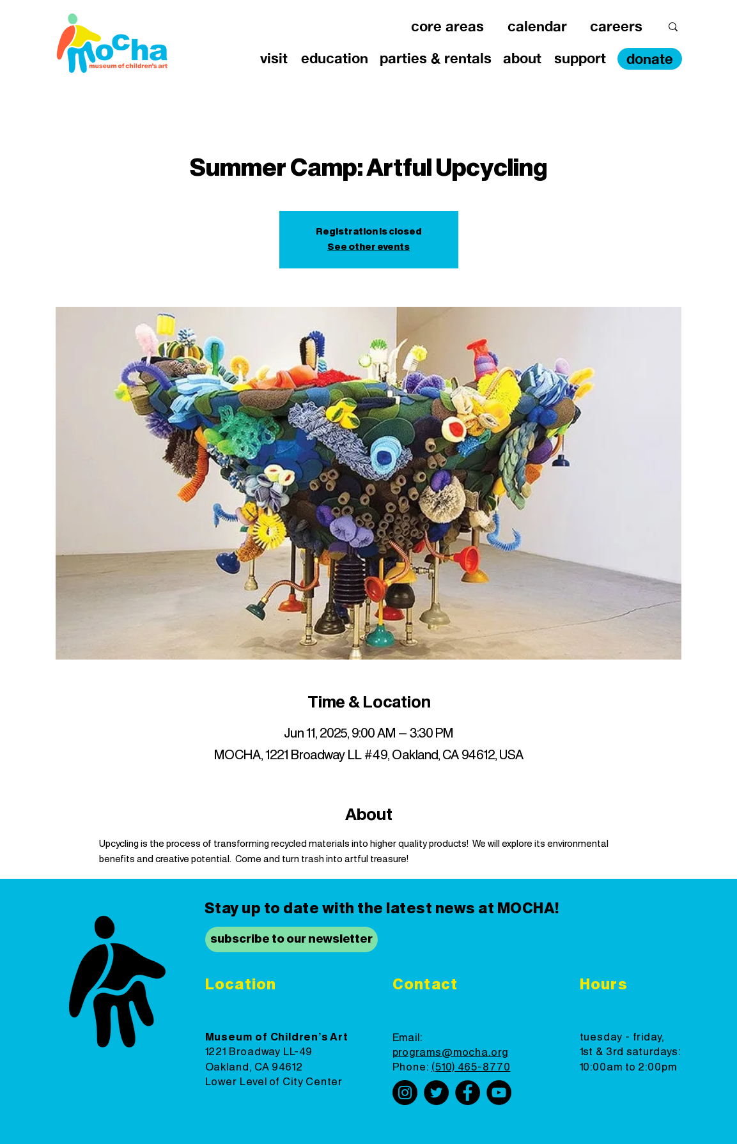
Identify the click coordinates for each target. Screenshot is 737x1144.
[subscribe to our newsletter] (291, 939)
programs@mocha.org (450, 1052)
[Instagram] (404, 1092)
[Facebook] (467, 1092)
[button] (448, 27)
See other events (368, 247)
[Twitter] (436, 1092)
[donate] (649, 59)
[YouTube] (498, 1092)
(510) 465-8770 (471, 1067)
